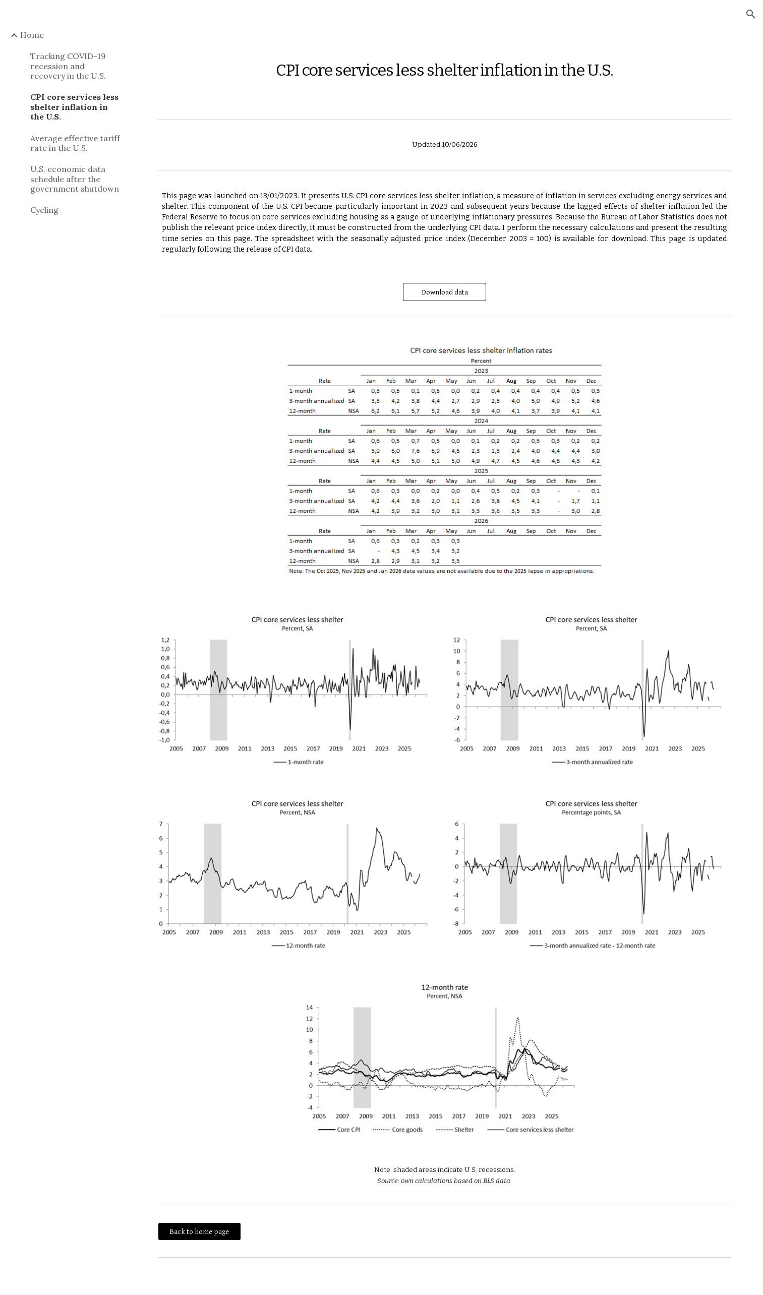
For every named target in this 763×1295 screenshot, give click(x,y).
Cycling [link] (44, 210)
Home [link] (32, 35)
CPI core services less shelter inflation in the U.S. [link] (74, 107)
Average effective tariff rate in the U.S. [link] (75, 143)
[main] (445, 64)
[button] (751, 14)
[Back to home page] (199, 1231)
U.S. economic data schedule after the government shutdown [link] (74, 179)
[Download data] (444, 292)
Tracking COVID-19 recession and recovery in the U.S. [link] (68, 66)
